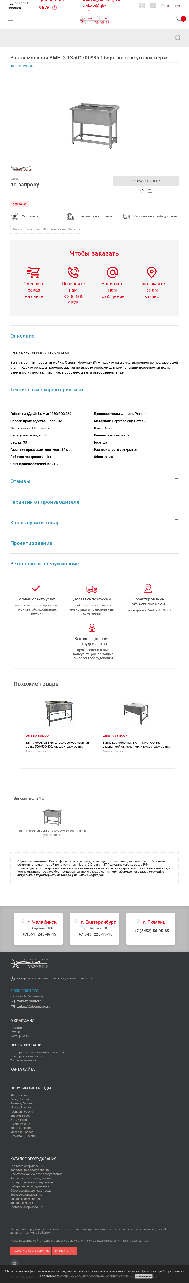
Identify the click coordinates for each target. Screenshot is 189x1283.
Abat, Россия (19, 1095)
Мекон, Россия (20, 1107)
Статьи (15, 1032)
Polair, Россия (19, 1099)
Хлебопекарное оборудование (31, 1178)
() (165, 5)
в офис (151, 296)
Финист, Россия (21, 1103)
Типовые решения (23, 1060)
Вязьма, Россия (21, 1115)
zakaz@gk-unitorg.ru (30, 1006)
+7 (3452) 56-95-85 (151, 931)
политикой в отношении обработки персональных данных (114, 1240)
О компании (22, 1021)
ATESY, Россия (20, 1120)
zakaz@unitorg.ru (26, 41)
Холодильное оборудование (30, 1170)
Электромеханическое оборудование (36, 1174)
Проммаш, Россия (23, 1136)
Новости (16, 1028)
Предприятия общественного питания (37, 1052)
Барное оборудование (25, 1198)
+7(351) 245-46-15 (39, 934)
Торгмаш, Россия (22, 1111)
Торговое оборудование (26, 1207)
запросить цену (146, 181)
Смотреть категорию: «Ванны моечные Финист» (46, 229)
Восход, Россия (21, 1128)
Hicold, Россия (20, 1124)
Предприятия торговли (26, 1056)
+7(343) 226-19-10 (95, 934)
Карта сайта (22, 1069)
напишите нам (64, 1250)
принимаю (143, 1276)
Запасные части (21, 1203)
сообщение (112, 296)
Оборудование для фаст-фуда (30, 1190)
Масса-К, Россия (21, 1132)
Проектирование (26, 1045)
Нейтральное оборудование (29, 1186)
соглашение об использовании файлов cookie (94, 1276)
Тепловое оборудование (27, 1166)
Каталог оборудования (33, 1159)
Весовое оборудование (26, 1194)
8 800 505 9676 (24, 990)
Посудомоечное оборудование (31, 1182)
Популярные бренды (30, 1088)
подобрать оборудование (31, 1250)
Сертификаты (19, 1036)
